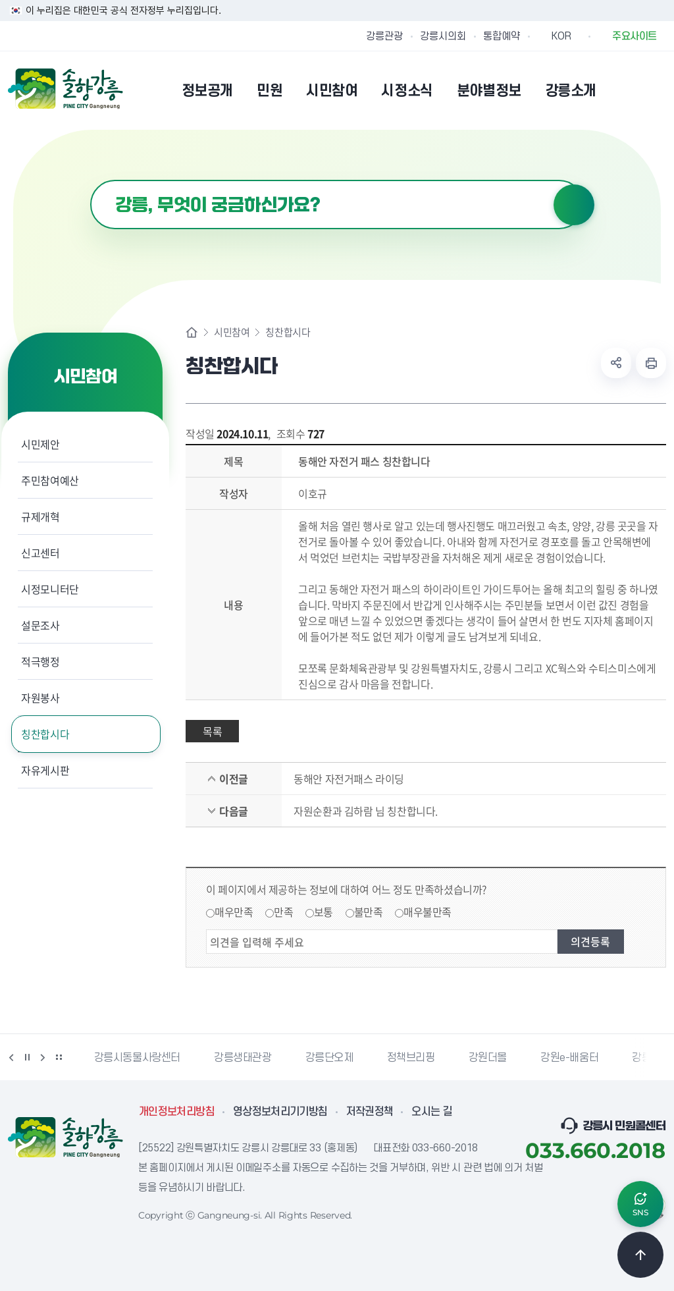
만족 (283, 912)
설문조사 (40, 625)
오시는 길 (431, 1112)
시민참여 (231, 332)
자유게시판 (45, 770)
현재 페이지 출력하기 (651, 363)
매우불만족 (427, 912)
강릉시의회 (443, 36)
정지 (27, 1057)
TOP (640, 1255)
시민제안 (40, 444)
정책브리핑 (411, 1058)
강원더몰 (488, 1058)
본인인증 (624, 90)
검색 (574, 204)
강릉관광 (384, 36)
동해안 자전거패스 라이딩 (349, 778)
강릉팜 (646, 1058)
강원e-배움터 (569, 1058)
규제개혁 (40, 516)
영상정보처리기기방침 (280, 1112)
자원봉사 (40, 697)
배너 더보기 (58, 1057)
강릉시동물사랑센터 (137, 1058)
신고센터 (40, 553)
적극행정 (40, 661)
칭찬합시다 (45, 734)
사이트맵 (657, 90)
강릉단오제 (329, 1058)
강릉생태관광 (243, 1058)
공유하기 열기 (616, 363)
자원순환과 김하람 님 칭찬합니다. (366, 811)
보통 (323, 912)
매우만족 (234, 912)
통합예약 (501, 36)
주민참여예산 (50, 480)
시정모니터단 (50, 589)
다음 (43, 1057)
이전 (11, 1057)
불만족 (368, 912)
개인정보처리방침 (177, 1112)
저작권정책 (370, 1112)
